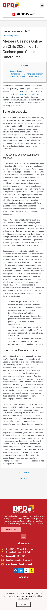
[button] (42, 5)
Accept (23, 604)
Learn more (23, 598)
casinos (7, 36)
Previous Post (23, 472)
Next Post (23, 478)
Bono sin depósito (17, 71)
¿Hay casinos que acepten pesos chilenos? (26, 74)
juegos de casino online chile (28, 94)
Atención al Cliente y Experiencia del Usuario (26, 77)
